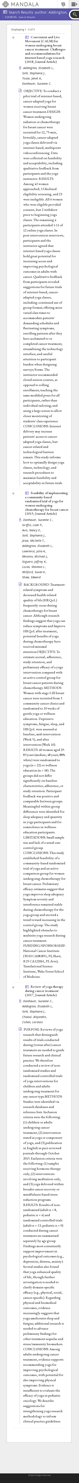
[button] (74, 4)
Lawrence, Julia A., (35, 551)
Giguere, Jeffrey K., (35, 561)
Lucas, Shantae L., (34, 567)
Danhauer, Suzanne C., (38, 520)
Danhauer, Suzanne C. (37, 83)
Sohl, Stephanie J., (34, 73)
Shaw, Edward (31, 577)
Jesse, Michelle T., (34, 540)
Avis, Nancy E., (32, 530)
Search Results (27, 17)
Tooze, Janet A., (32, 78)
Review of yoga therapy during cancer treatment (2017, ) (44, 990)
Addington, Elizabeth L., (39, 68)
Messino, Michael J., (35, 556)
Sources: (11, 17)
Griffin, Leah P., (33, 525)
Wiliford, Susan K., (35, 572)
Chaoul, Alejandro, (35, 1017)
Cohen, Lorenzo (32, 1022)
